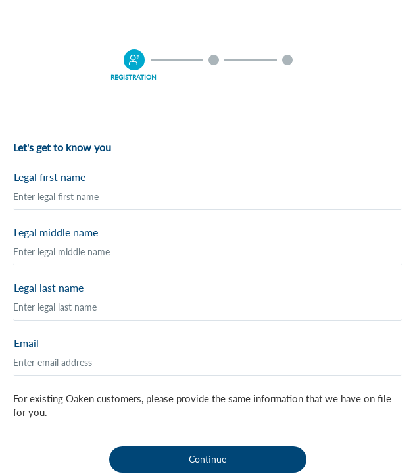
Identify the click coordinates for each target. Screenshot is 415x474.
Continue (207, 459)
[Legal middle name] (207, 252)
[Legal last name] (207, 307)
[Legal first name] (207, 197)
